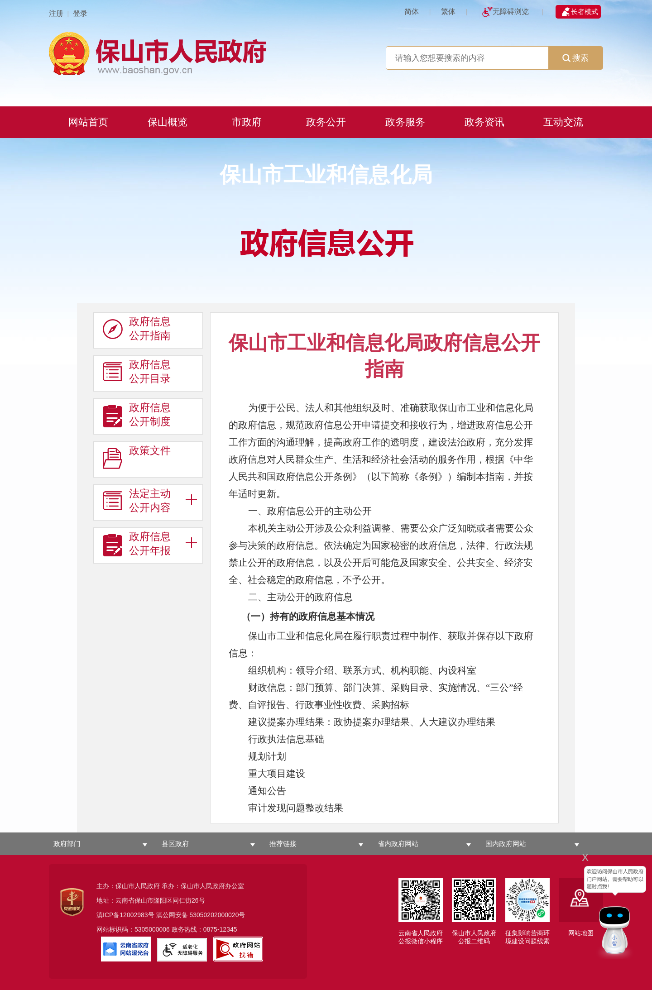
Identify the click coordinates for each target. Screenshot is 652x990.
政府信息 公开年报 (137, 544)
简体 (411, 11)
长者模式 (584, 11)
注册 (56, 13)
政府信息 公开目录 (137, 372)
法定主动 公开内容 (137, 501)
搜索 (575, 58)
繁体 (448, 11)
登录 (80, 13)
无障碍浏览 (511, 11)
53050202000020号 (217, 914)
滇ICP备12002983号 (125, 914)
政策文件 (137, 458)
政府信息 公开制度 (137, 415)
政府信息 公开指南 (137, 329)
